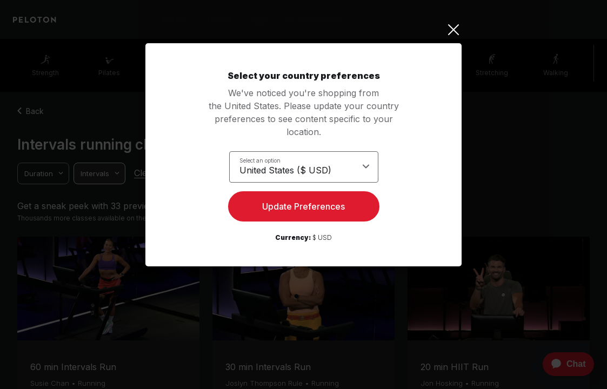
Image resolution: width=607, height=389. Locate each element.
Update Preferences (303, 208)
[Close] (303, 29)
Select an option (260, 160)
